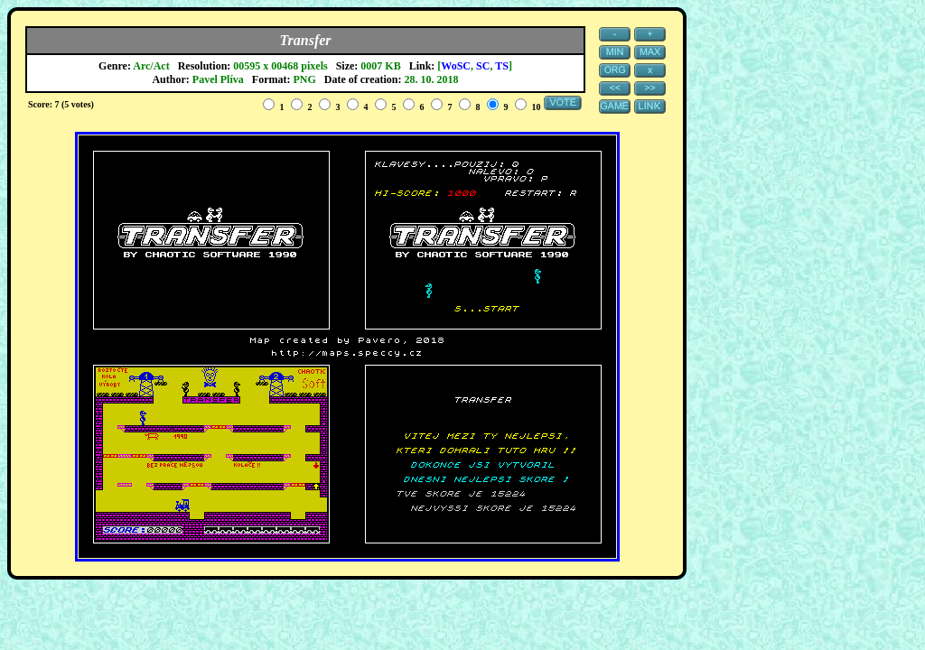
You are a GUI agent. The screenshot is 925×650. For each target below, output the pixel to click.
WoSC (456, 66)
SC (483, 66)
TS (502, 66)
